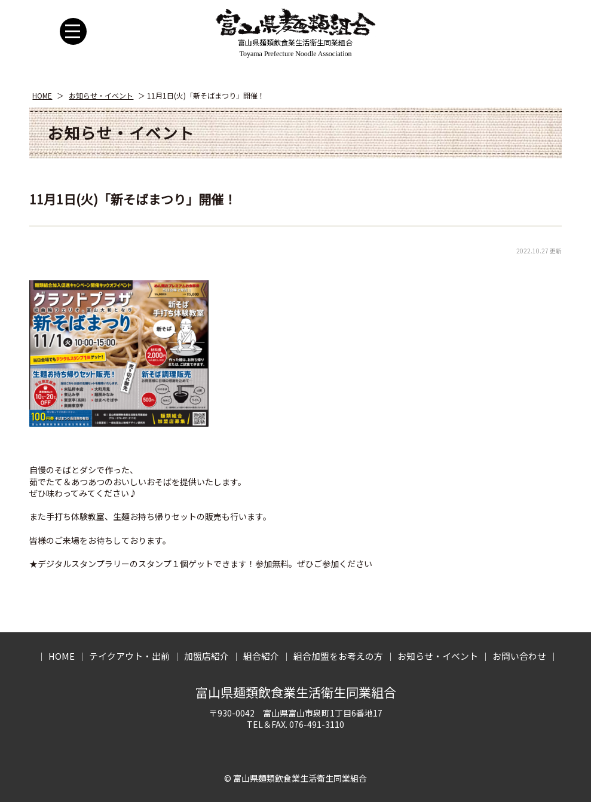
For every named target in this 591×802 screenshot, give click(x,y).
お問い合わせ (519, 656)
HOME (42, 95)
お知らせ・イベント (101, 95)
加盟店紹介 (206, 656)
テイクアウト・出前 (129, 656)
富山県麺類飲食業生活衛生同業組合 (295, 692)
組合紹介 (261, 656)
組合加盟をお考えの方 (338, 656)
